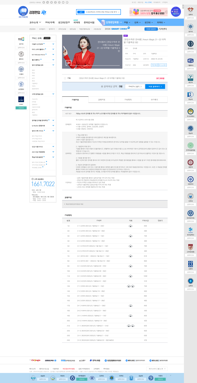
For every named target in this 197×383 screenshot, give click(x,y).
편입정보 (32, 29)
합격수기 (52, 29)
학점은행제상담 (84, 29)
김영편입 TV (51, 2)
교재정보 (101, 99)
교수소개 (35, 22)
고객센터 (165, 2)
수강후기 (154, 99)
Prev (131, 12)
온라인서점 (89, 22)
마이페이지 (156, 2)
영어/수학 (50, 22)
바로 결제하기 (154, 86)
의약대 (161, 22)
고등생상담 (97, 29)
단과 (137, 22)
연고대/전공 (64, 22)
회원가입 (140, 2)
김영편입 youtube (63, 2)
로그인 (134, 2)
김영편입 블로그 (43, 2)
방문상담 (73, 29)
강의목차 (128, 99)
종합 (127, 22)
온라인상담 (62, 29)
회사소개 (32, 369)
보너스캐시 (162, 65)
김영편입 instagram (59, 2)
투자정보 (106, 369)
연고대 (149, 22)
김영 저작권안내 (84, 369)
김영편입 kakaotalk (67, 2)
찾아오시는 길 (44, 369)
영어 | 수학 (36, 38)
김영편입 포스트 (47, 2)
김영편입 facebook (55, 2)
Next (166, 12)
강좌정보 (75, 99)
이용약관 (56, 369)
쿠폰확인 (155, 65)
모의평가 (42, 29)
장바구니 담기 (134, 86)
